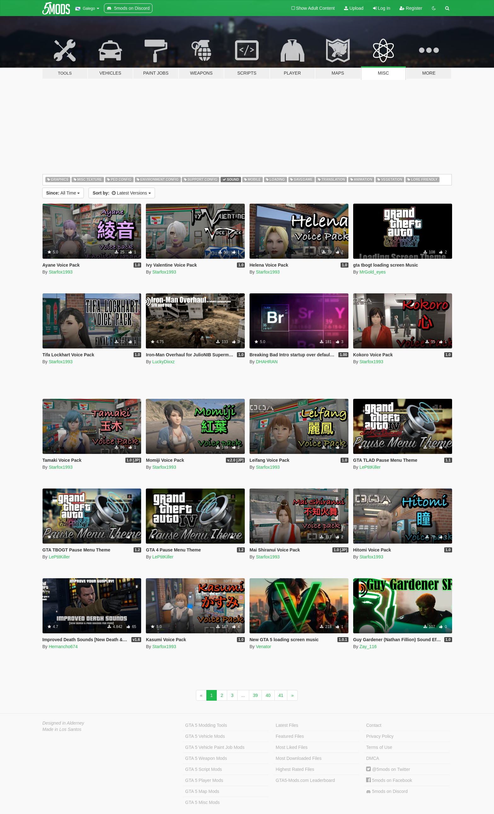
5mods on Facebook (389, 780)
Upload (353, 8)
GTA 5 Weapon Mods (206, 758)
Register (410, 8)
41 (281, 695)
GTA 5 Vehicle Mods (205, 736)
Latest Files (287, 725)
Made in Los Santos (62, 729)
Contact (373, 725)
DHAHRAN (267, 361)
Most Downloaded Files (299, 758)
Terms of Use (379, 747)
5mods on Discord (387, 791)
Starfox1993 (61, 271)
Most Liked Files (291, 747)
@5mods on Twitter (388, 769)
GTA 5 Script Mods (203, 769)
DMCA (372, 758)
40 (268, 695)
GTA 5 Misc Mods (202, 802)
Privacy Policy (379, 736)
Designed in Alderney (63, 723)
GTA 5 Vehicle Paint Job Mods (214, 747)
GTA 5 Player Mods (204, 780)
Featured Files (290, 736)
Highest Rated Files (295, 769)
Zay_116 (367, 646)
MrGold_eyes (372, 271)
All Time (63, 192)
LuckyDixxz (163, 361)
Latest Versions (122, 192)
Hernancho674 (63, 646)
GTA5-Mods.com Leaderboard (305, 780)
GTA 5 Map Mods (202, 791)
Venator (263, 646)
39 (255, 695)
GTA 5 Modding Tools (206, 725)
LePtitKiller (370, 467)
